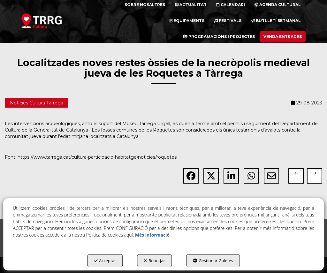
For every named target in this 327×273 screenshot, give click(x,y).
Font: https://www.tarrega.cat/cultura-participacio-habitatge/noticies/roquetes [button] (91, 157)
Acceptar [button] (105, 260)
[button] (49, 20)
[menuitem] (187, 21)
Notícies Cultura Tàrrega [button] (36, 103)
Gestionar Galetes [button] (213, 260)
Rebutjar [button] (154, 260)
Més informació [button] (152, 235)
